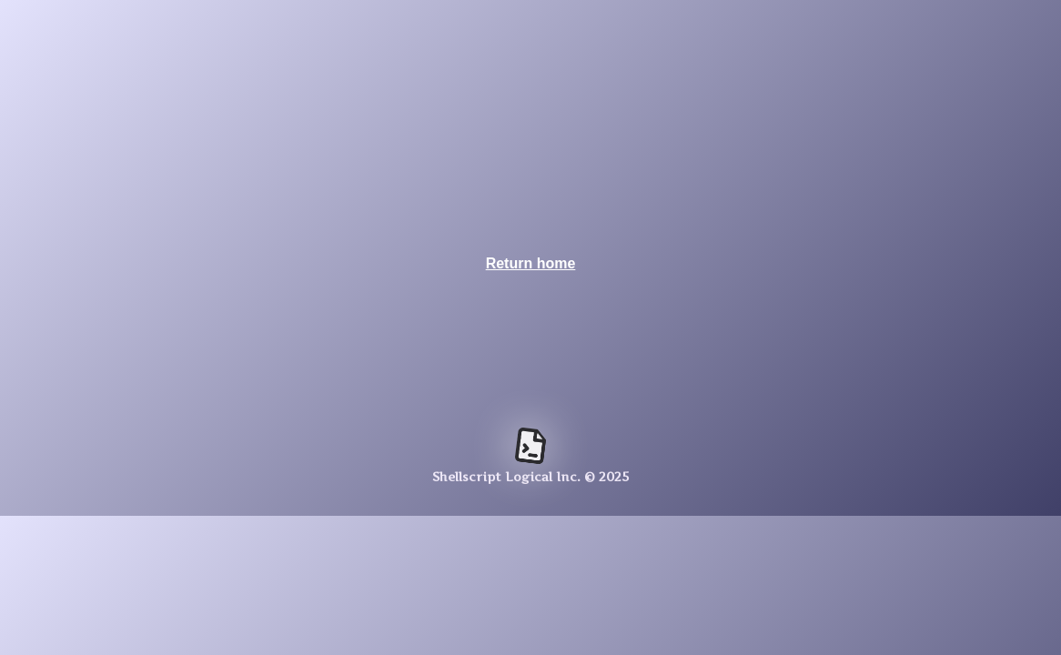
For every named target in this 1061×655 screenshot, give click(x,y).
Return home (531, 263)
